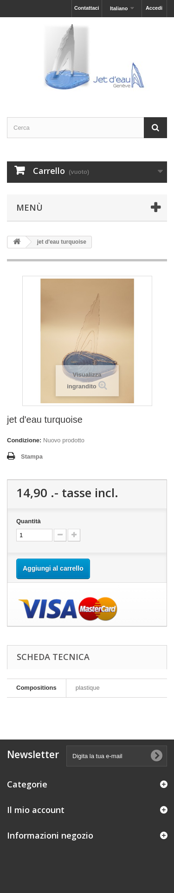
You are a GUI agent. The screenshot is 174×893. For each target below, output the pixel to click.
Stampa (32, 456)
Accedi (154, 8)
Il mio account (35, 809)
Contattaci (86, 8)
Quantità (28, 521)
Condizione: (24, 440)
